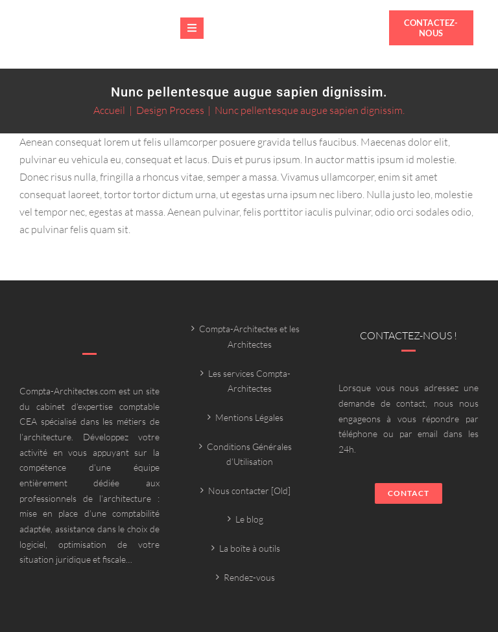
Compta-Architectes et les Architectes (249, 336)
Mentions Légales (249, 417)
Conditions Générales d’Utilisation (249, 454)
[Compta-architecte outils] (93, 36)
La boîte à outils (249, 548)
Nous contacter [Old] (249, 490)
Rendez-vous (249, 577)
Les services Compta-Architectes (249, 381)
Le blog (249, 519)
